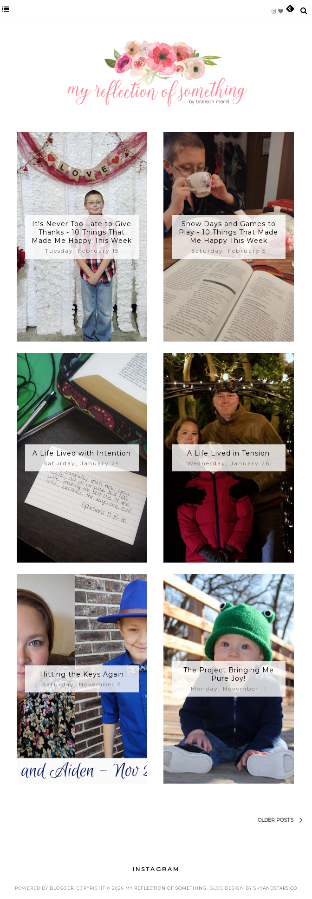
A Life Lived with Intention (81, 453)
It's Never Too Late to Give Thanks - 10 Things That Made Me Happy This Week (82, 232)
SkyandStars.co (275, 888)
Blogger (62, 888)
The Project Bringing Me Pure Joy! (228, 674)
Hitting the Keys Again (82, 674)
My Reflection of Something (166, 888)
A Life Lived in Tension (228, 453)
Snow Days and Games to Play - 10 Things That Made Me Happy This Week (228, 232)
